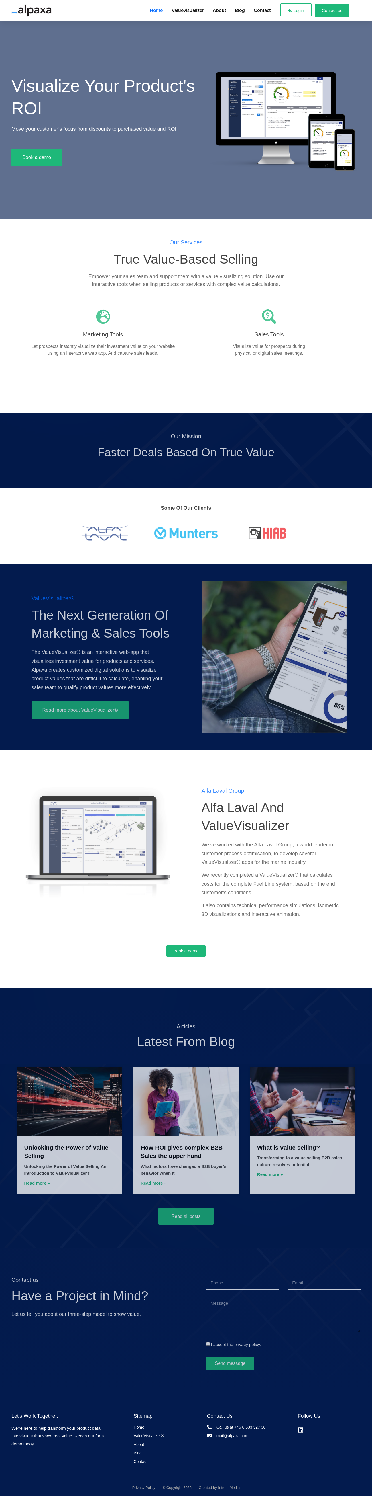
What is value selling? (288, 1147)
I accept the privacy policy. (236, 1344)
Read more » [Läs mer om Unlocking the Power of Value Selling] (37, 1183)
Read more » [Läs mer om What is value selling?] (270, 1174)
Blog (240, 10)
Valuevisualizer (188, 10)
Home (156, 10)
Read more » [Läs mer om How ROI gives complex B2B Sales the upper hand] (153, 1183)
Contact (262, 10)
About (219, 10)
